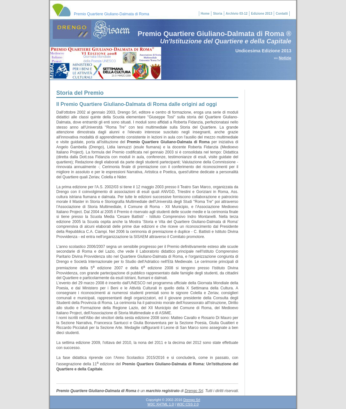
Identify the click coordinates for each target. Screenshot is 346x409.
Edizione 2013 (261, 13)
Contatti (282, 13)
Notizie (285, 58)
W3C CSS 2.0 (188, 404)
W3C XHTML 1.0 (160, 404)
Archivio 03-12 (237, 13)
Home (205, 13)
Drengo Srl (194, 391)
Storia (217, 13)
